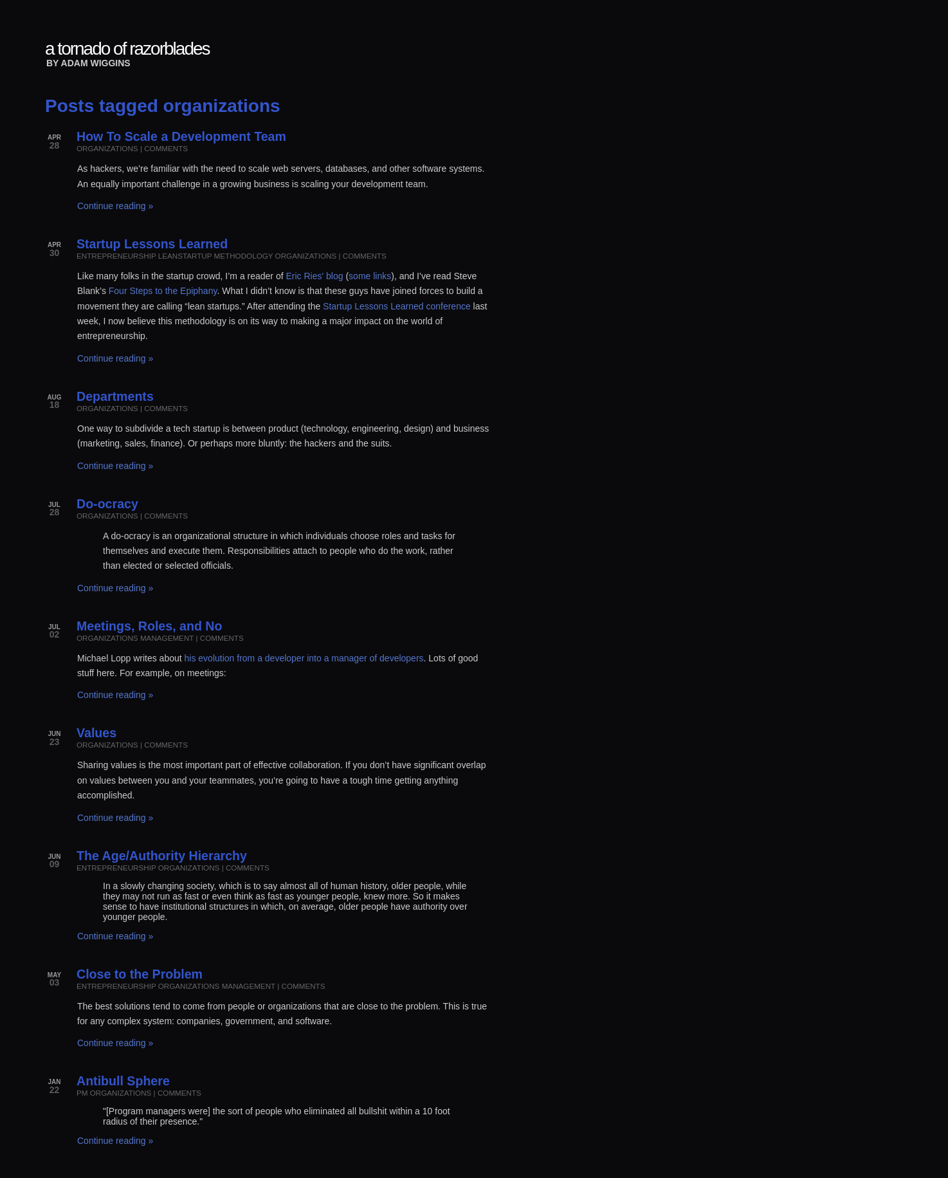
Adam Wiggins (96, 63)
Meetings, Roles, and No (149, 626)
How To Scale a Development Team (181, 136)
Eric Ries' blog (314, 276)
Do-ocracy (107, 504)
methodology (243, 256)
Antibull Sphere (123, 1081)
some (359, 276)
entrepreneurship (116, 256)
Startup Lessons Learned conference (397, 306)
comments (166, 148)
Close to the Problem (140, 974)
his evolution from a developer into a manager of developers (304, 658)
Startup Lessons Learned (152, 244)
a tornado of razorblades (127, 49)
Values (96, 733)
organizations (107, 148)
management (167, 638)
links (382, 276)
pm (82, 1093)
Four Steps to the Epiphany (163, 291)
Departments (115, 396)
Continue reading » (115, 206)
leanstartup (185, 256)
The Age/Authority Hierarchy (162, 856)
